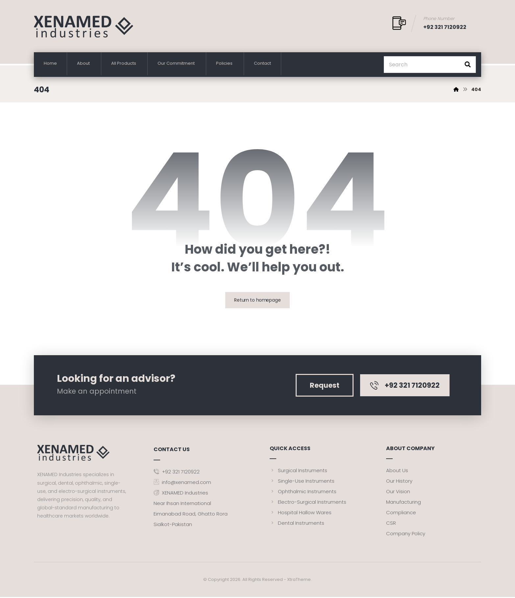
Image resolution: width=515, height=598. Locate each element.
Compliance (401, 513)
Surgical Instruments (298, 471)
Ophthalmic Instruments (303, 492)
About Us (397, 471)
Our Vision (398, 492)
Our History (399, 481)
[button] (468, 65)
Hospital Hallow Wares (300, 513)
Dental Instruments (297, 523)
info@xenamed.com (182, 481)
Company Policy (405, 534)
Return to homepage (257, 301)
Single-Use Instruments (302, 481)
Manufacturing (403, 502)
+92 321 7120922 (177, 471)
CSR (391, 523)
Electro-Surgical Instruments (308, 502)
